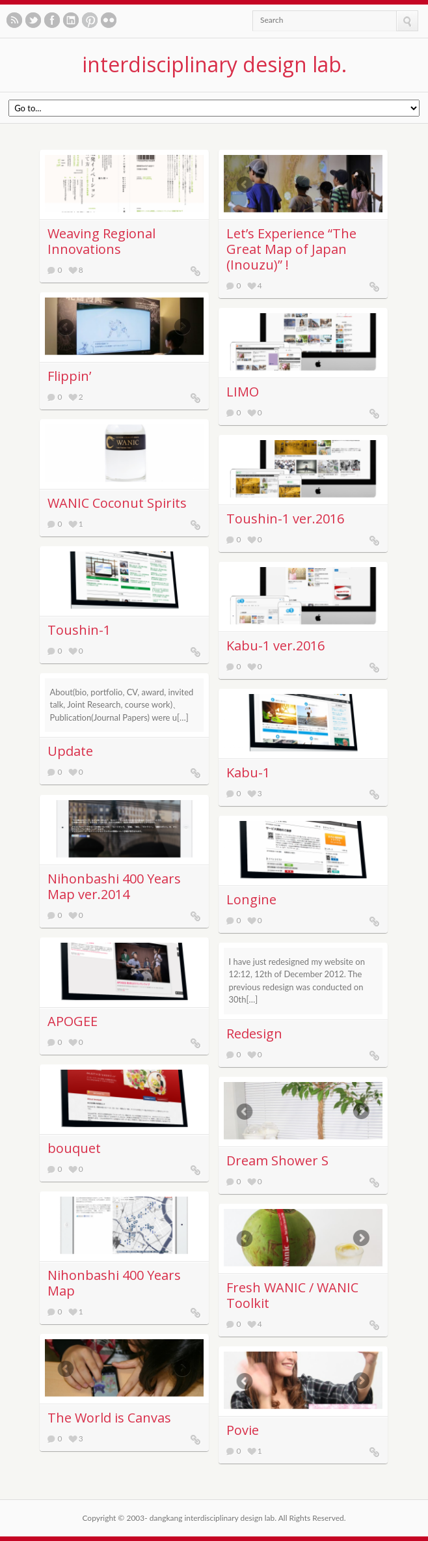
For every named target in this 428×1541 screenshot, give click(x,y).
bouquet (74, 1148)
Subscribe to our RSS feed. (14, 20)
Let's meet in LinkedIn (71, 20)
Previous (240, 184)
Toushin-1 (79, 630)
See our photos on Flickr (108, 20)
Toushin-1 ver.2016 (285, 518)
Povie (242, 1430)
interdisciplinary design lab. (214, 64)
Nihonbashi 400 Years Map (114, 1282)
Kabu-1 (248, 772)
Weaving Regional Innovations (101, 241)
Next (366, 184)
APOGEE (72, 1021)
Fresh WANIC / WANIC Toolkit (292, 1295)
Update (70, 751)
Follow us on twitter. (33, 20)
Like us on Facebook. (52, 20)
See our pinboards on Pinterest (90, 20)
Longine (251, 899)
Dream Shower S (277, 1160)
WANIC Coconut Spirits (117, 503)
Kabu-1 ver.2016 (275, 645)
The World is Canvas (109, 1417)
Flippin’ (69, 376)
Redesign (254, 1033)
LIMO (242, 391)
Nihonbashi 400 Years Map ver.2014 (114, 886)
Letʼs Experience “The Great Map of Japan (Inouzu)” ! (291, 249)
